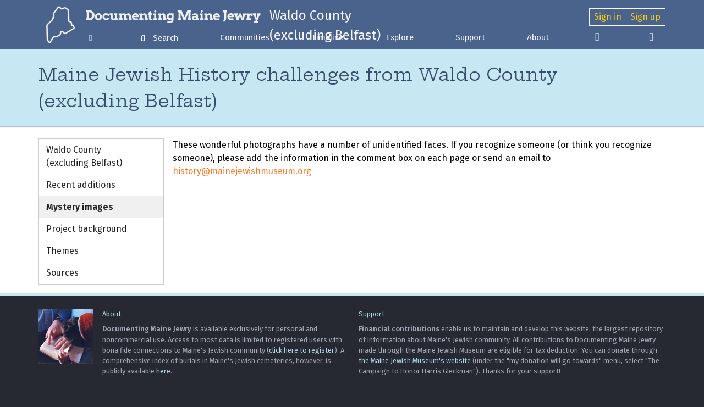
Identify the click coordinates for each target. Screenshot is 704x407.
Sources (62, 272)
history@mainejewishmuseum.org (242, 171)
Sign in (608, 17)
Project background (86, 229)
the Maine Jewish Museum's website (415, 360)
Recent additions (81, 185)
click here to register (301, 350)
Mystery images (79, 207)
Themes (62, 251)
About (538, 37)
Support (470, 37)
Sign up (645, 17)
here (163, 371)
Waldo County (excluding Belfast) (84, 156)
